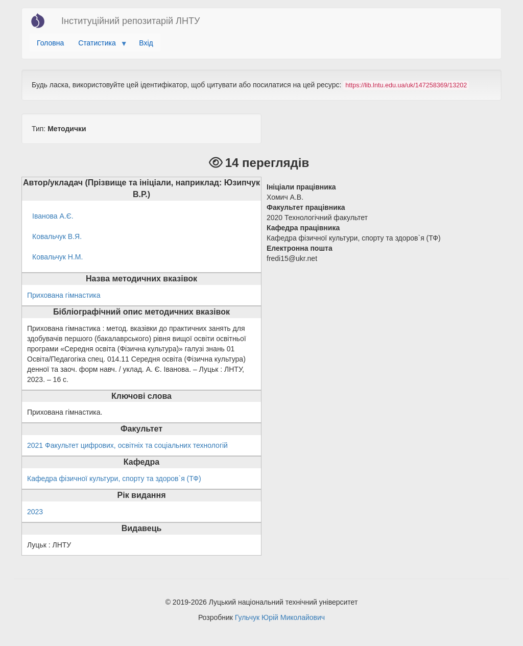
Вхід (146, 43)
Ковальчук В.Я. (57, 236)
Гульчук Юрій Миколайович (280, 617)
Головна (50, 43)
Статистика (99, 45)
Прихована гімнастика (64, 295)
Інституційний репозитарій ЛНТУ (130, 21)
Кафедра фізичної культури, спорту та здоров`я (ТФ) (114, 478)
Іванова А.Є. (53, 216)
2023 (35, 512)
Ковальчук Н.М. (57, 257)
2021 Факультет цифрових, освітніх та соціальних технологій (127, 445)
